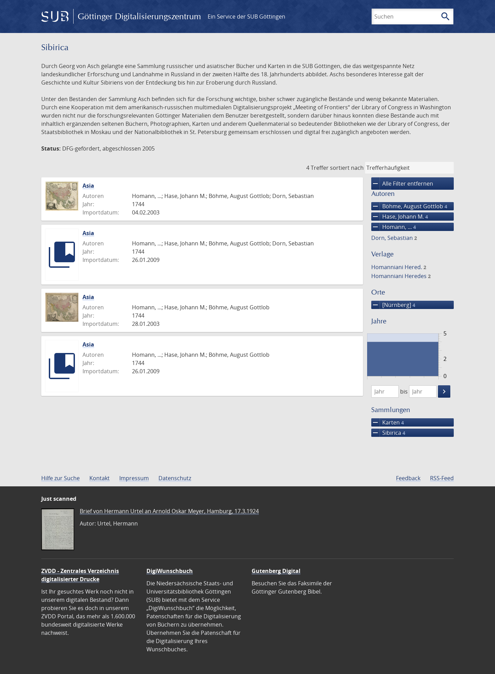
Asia (88, 185)
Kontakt (99, 478)
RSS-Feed (442, 478)
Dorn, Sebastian (394, 238)
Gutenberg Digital (276, 571)
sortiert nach (347, 168)
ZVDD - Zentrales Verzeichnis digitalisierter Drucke (80, 575)
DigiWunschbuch (169, 571)
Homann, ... (393, 227)
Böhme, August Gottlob (409, 206)
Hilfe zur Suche (60, 478)
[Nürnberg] (393, 305)
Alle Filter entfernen (402, 183)
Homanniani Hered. (398, 267)
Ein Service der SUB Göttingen (246, 16)
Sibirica (388, 433)
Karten (387, 422)
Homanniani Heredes (401, 276)
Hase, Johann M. (399, 216)
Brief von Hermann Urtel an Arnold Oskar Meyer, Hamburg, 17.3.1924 (169, 511)
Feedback (408, 478)
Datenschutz (174, 478)
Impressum (134, 478)
